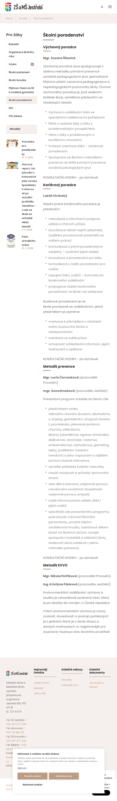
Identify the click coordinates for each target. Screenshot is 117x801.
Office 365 (40, 693)
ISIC (11, 108)
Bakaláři (14, 44)
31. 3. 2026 (27, 157)
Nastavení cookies (32, 784)
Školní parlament (19, 72)
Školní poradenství (20, 100)
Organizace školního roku (21, 54)
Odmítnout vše (64, 776)
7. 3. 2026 (27, 229)
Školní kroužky (17, 80)
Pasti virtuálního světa (28, 241)
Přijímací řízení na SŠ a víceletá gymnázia (21, 90)
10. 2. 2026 (27, 248)
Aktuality (67, 679)
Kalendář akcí (70, 685)
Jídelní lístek (41, 683)
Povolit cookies (32, 776)
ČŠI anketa (15, 116)
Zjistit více (22, 768)
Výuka (21, 64)
